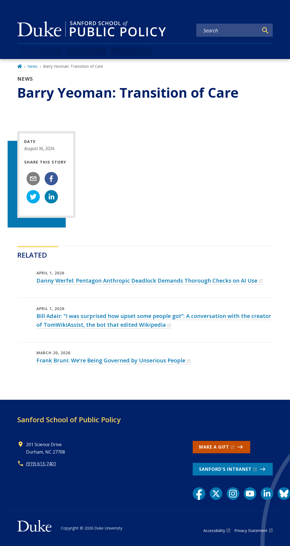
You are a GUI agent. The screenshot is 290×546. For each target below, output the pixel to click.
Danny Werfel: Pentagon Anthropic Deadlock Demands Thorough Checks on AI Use (146, 280)
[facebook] (51, 178)
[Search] (265, 30)
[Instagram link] (233, 493)
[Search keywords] (227, 30)
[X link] (216, 493)
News (32, 66)
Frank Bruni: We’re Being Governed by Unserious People (110, 360)
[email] (33, 178)
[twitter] (33, 197)
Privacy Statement (251, 530)
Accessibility (214, 530)
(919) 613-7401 (41, 464)
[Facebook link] (199, 493)
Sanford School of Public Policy (69, 419)
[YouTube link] (250, 493)
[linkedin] (51, 197)
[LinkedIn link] (267, 493)
